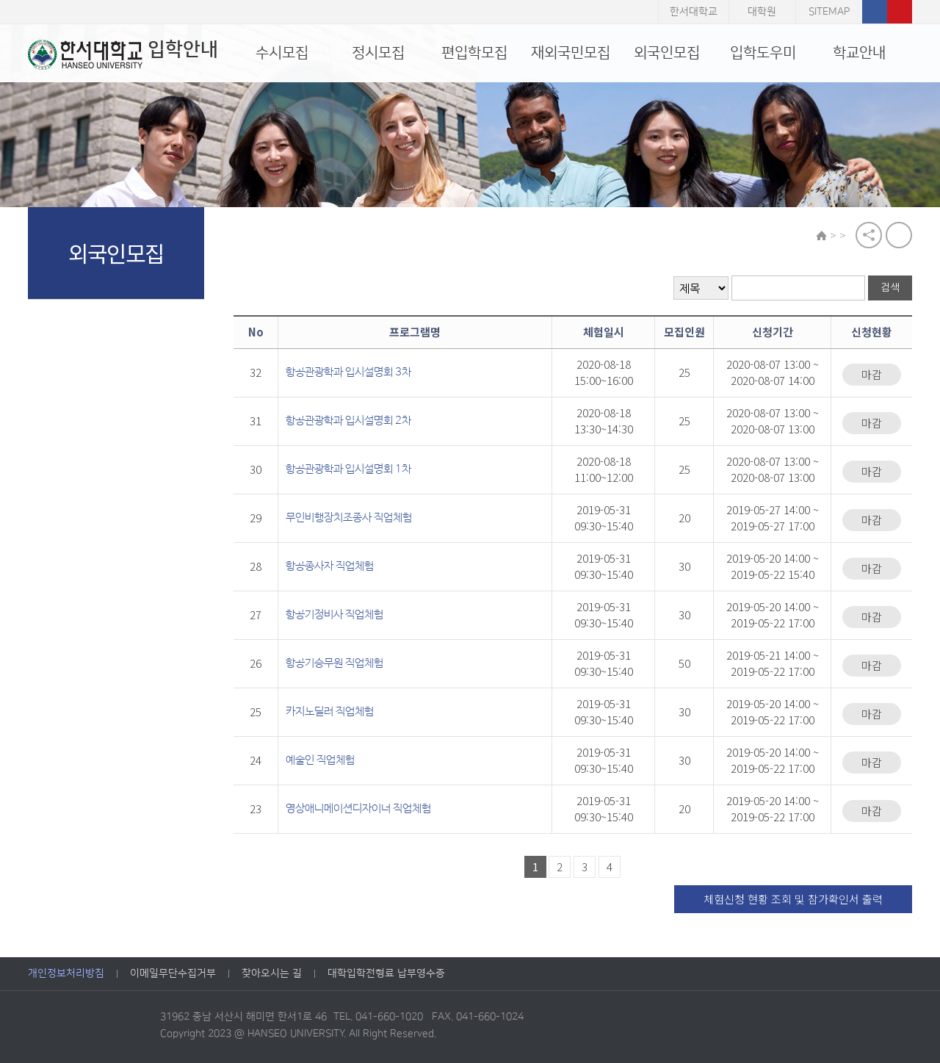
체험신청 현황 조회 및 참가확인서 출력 (793, 899)
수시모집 (282, 53)
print (899, 235)
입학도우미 (763, 53)
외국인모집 (667, 53)
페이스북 (874, 12)
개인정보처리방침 (66, 973)
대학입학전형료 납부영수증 (386, 973)
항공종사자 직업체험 (330, 566)
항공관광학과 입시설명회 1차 (348, 469)
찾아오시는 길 (272, 973)
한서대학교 (693, 12)
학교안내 (859, 53)
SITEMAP (829, 12)
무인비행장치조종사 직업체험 (349, 517)
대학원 (762, 12)
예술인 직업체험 (320, 760)
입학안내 (123, 54)
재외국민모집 (570, 53)
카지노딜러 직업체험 (330, 711)
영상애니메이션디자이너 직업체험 (358, 808)
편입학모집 (474, 53)
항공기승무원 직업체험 (334, 663)
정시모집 (378, 53)
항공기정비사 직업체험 (334, 614)
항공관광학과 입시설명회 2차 (348, 420)
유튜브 (899, 12)
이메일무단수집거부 (173, 973)
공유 (869, 235)
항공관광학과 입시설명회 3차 (348, 372)
